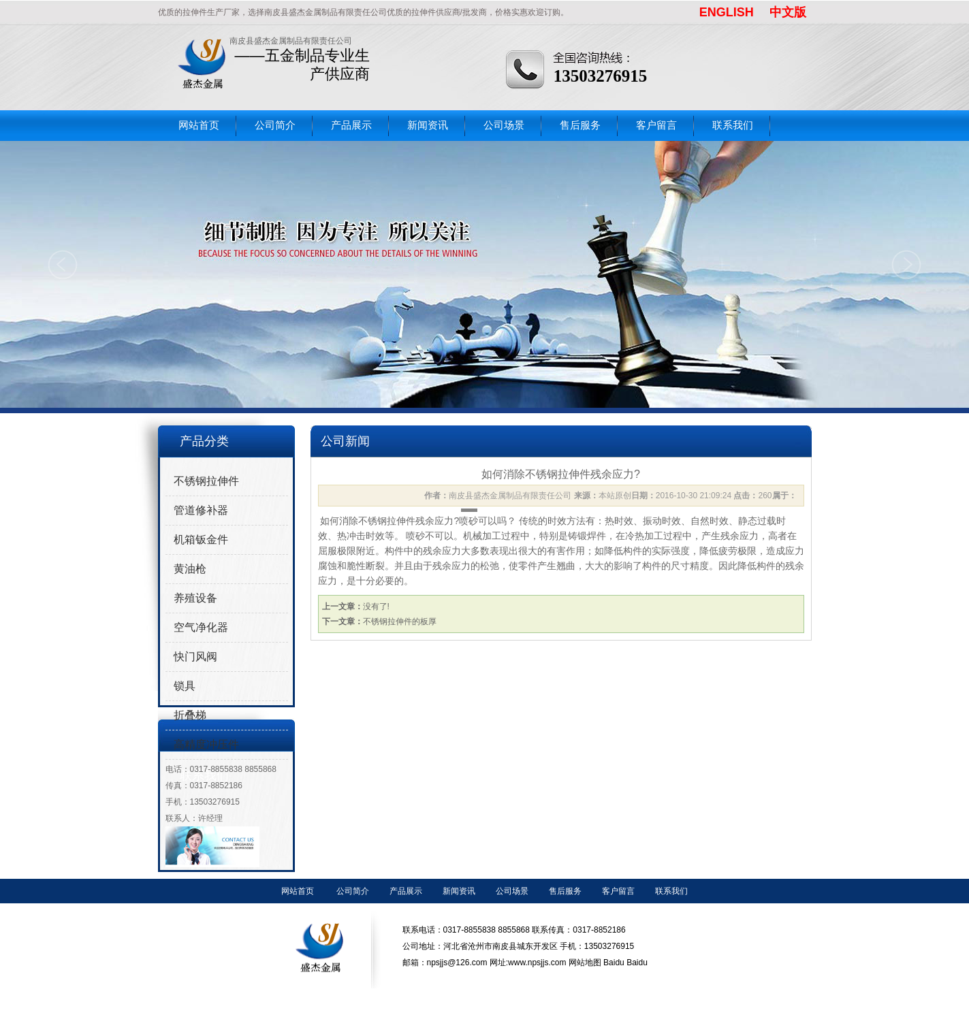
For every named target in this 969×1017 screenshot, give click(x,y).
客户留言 (656, 125)
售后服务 (580, 125)
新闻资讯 (427, 125)
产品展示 (351, 125)
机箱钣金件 (201, 539)
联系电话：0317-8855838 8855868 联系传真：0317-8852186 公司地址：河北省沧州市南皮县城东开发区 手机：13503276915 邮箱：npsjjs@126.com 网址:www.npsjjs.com (518, 946)
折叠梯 (190, 715)
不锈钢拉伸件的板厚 (399, 621)
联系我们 (732, 125)
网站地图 (585, 962)
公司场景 (503, 125)
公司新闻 (345, 441)
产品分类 (204, 441)
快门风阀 (195, 656)
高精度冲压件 (206, 744)
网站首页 (198, 125)
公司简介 (275, 125)
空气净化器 (201, 627)
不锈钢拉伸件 (206, 481)
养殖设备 (195, 598)
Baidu (613, 962)
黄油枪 (190, 569)
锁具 (184, 686)
